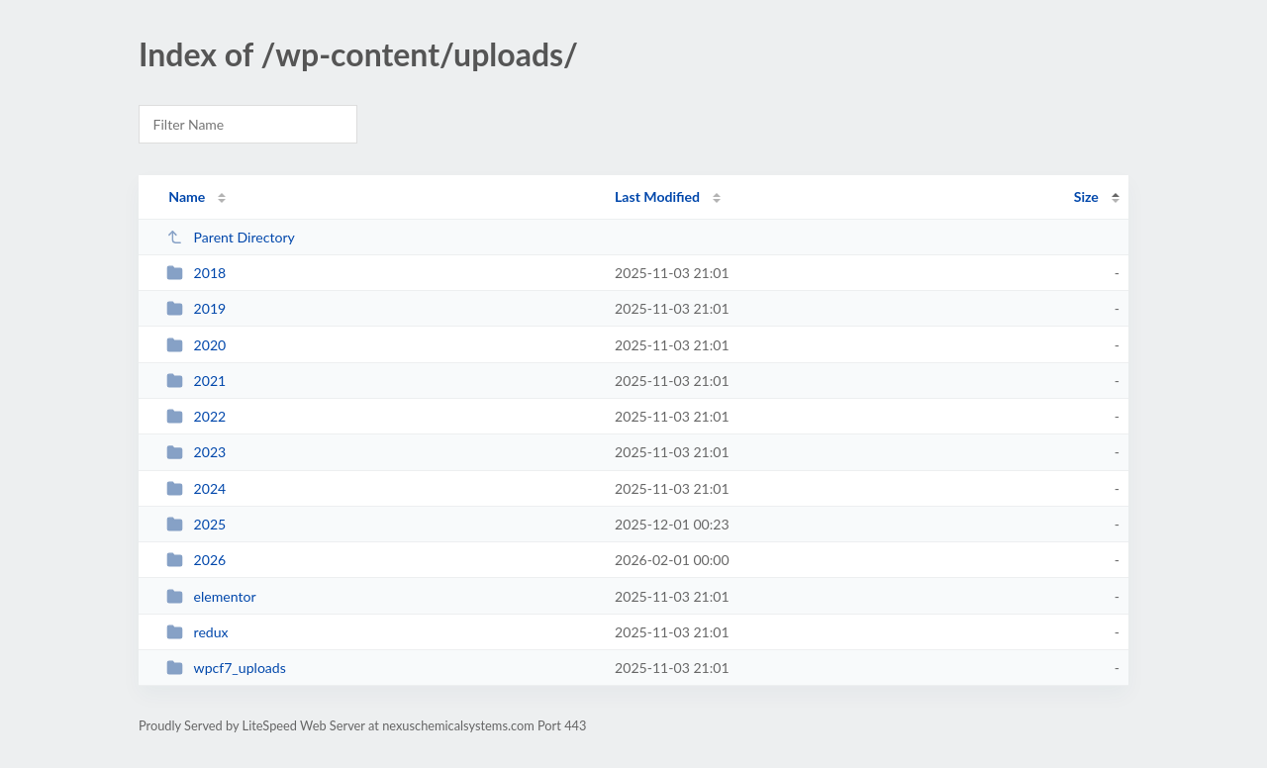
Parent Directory (230, 237)
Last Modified (657, 196)
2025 (196, 524)
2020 (196, 344)
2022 (196, 416)
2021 (196, 380)
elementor (211, 596)
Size (1086, 196)
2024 (196, 488)
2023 (196, 451)
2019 (196, 308)
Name (186, 196)
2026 (196, 559)
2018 (196, 272)
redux (197, 632)
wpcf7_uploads (226, 667)
